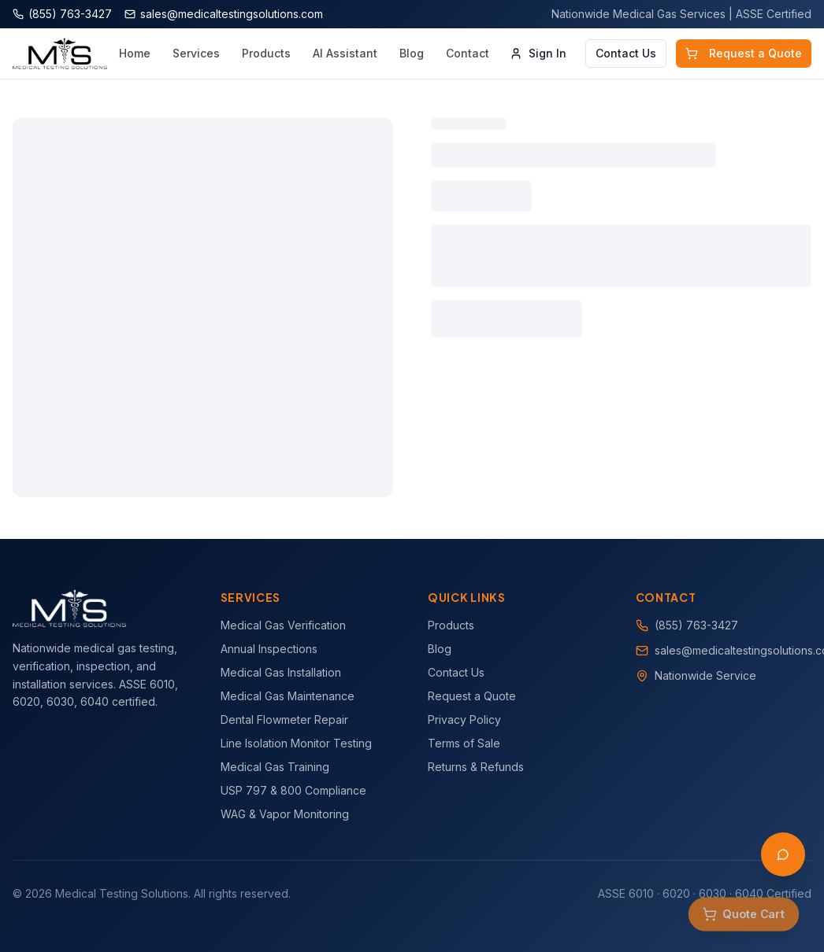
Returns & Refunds (476, 766)
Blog (411, 53)
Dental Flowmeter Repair (284, 719)
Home (134, 53)
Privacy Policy (464, 719)
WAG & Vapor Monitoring (285, 814)
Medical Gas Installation (281, 672)
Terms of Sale (464, 743)
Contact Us (626, 53)
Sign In (538, 53)
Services (196, 53)
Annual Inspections (269, 648)
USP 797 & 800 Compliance (293, 790)
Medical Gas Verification (283, 625)
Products (266, 53)
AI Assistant (345, 53)
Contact (467, 53)
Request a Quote (743, 53)
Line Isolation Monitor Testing (296, 743)
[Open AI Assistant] (783, 854)
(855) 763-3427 (696, 625)
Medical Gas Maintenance (287, 696)
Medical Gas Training (275, 766)
